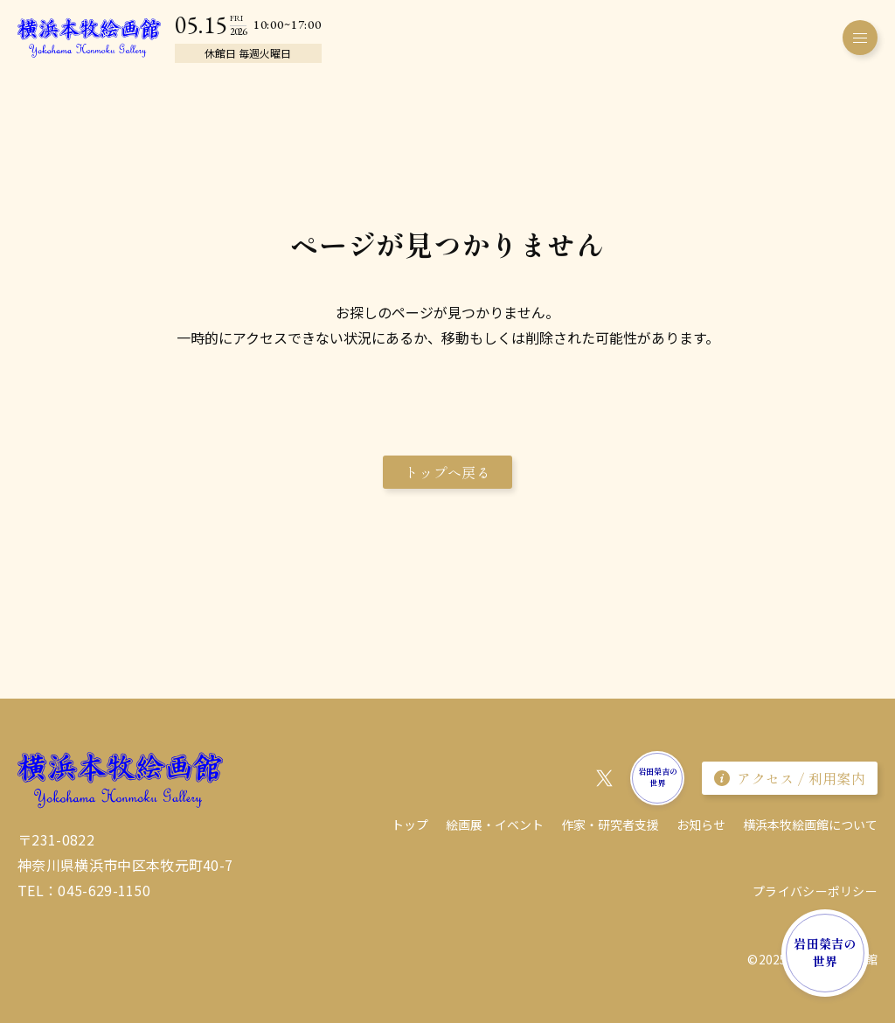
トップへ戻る (447, 472)
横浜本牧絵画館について (810, 824)
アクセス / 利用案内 (789, 778)
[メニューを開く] (860, 37)
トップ (410, 824)
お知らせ (700, 824)
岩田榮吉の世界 (825, 952)
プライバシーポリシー (815, 891)
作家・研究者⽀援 (610, 824)
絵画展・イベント (495, 824)
